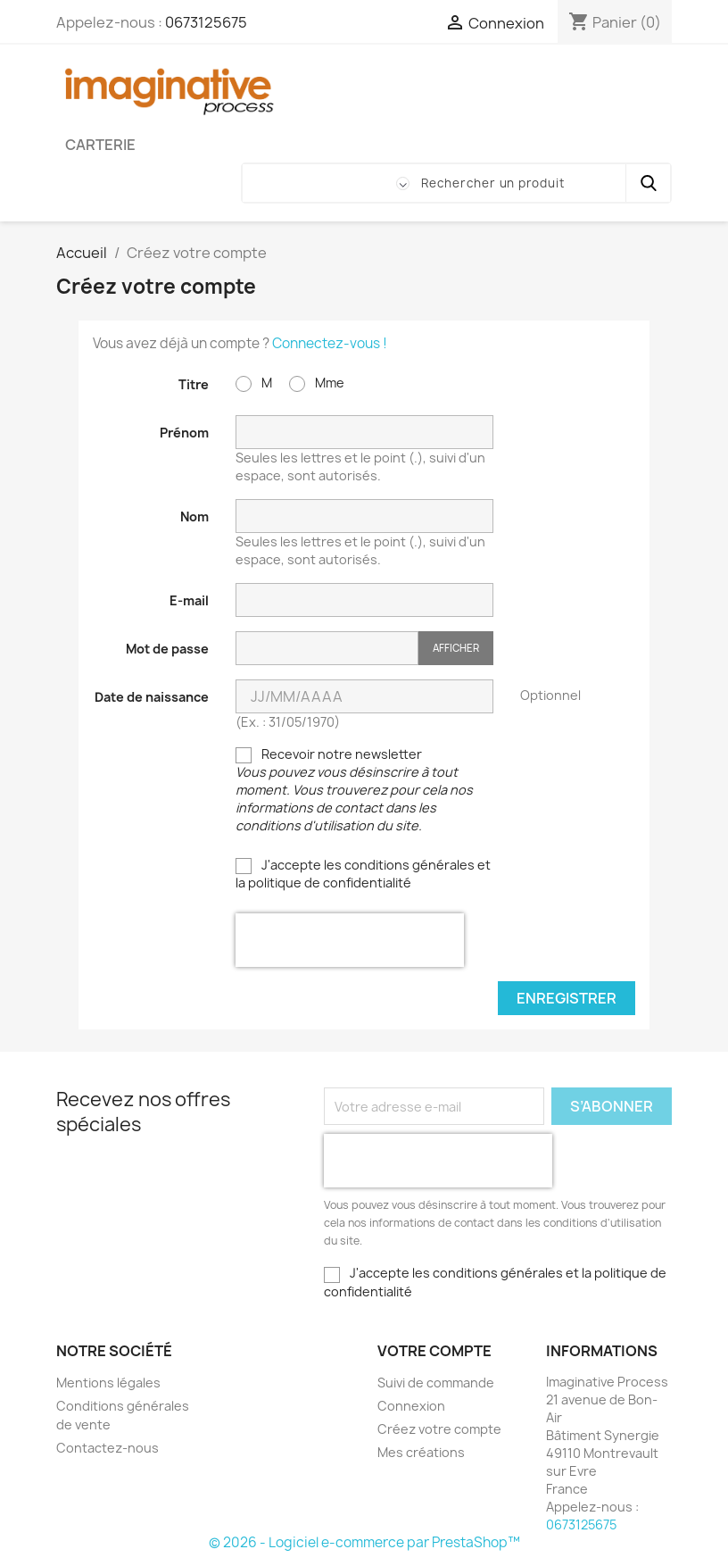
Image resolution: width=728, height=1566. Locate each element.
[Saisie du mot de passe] (327, 648)
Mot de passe (167, 648)
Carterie (100, 144)
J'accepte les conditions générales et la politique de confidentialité (363, 873)
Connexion (411, 1405)
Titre (193, 384)
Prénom (184, 432)
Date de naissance (152, 696)
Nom (194, 516)
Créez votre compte (439, 1428)
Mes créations (421, 1452)
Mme (316, 383)
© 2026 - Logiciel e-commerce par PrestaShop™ (364, 1542)
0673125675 (206, 22)
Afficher (456, 647)
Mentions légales (108, 1382)
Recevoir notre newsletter (354, 790)
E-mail (189, 600)
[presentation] (350, 940)
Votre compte (434, 1351)
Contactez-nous (107, 1447)
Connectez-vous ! (329, 343)
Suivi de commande (435, 1382)
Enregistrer (566, 998)
